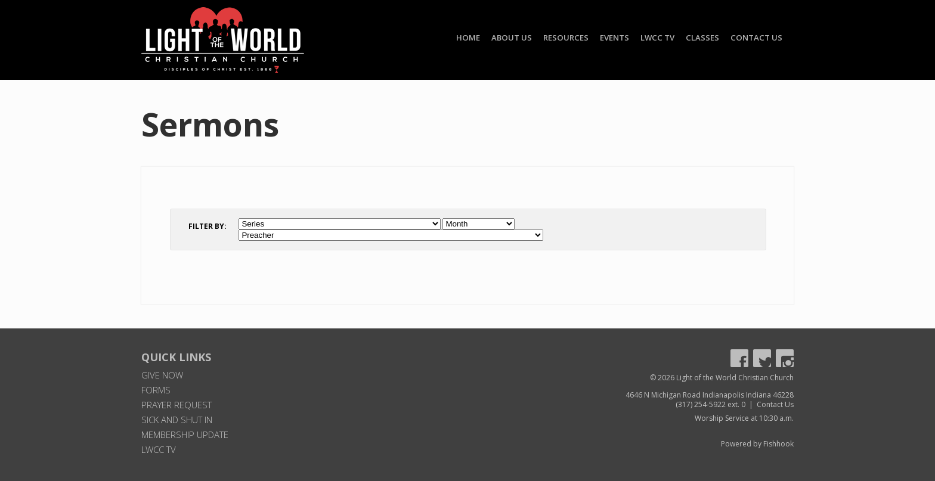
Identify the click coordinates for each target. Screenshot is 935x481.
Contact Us (756, 37)
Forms (156, 390)
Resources (566, 37)
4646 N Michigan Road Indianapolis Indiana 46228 (710, 395)
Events (614, 37)
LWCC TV (657, 37)
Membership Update (184, 434)
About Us (511, 37)
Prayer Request (176, 405)
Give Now (162, 375)
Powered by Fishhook (757, 444)
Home (468, 37)
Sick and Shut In (176, 420)
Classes (702, 37)
